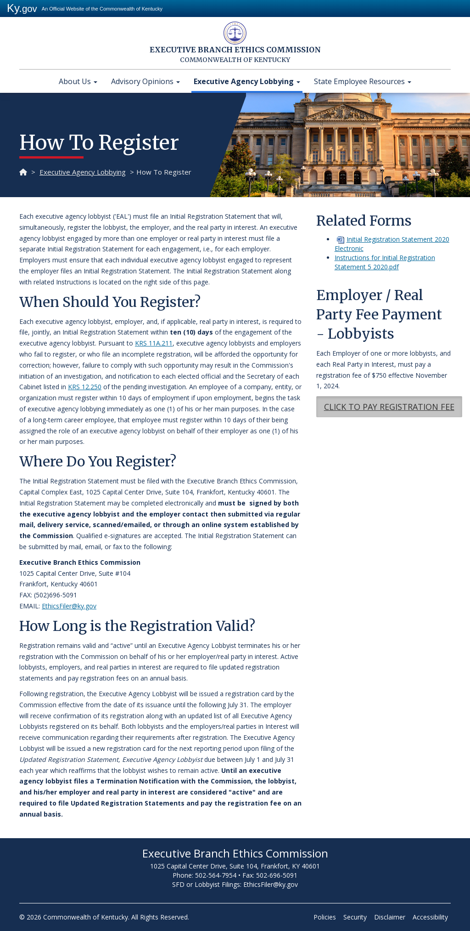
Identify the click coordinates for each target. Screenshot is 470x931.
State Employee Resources (362, 81)
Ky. (22, 8)
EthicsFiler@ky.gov (69, 606)
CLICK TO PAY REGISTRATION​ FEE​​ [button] (389, 406)
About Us (78, 81)
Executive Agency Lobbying (247, 81)
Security (355, 917)
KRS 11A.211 (154, 343)
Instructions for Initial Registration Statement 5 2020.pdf (385, 262)
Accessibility (430, 917)
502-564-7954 (215, 875)
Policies (324, 917)
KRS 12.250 (84, 386)
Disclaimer (389, 917)
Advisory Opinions (145, 81)
